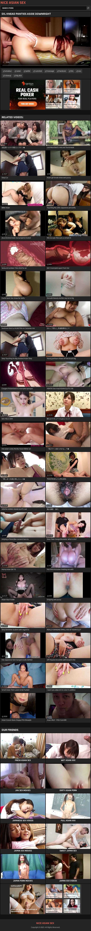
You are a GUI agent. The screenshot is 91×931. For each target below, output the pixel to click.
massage (50, 71)
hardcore (62, 71)
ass (79, 71)
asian (19, 71)
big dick (19, 76)
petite (28, 71)
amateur (8, 71)
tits (72, 71)
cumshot (38, 71)
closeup (8, 76)
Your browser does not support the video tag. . (45, 42)
